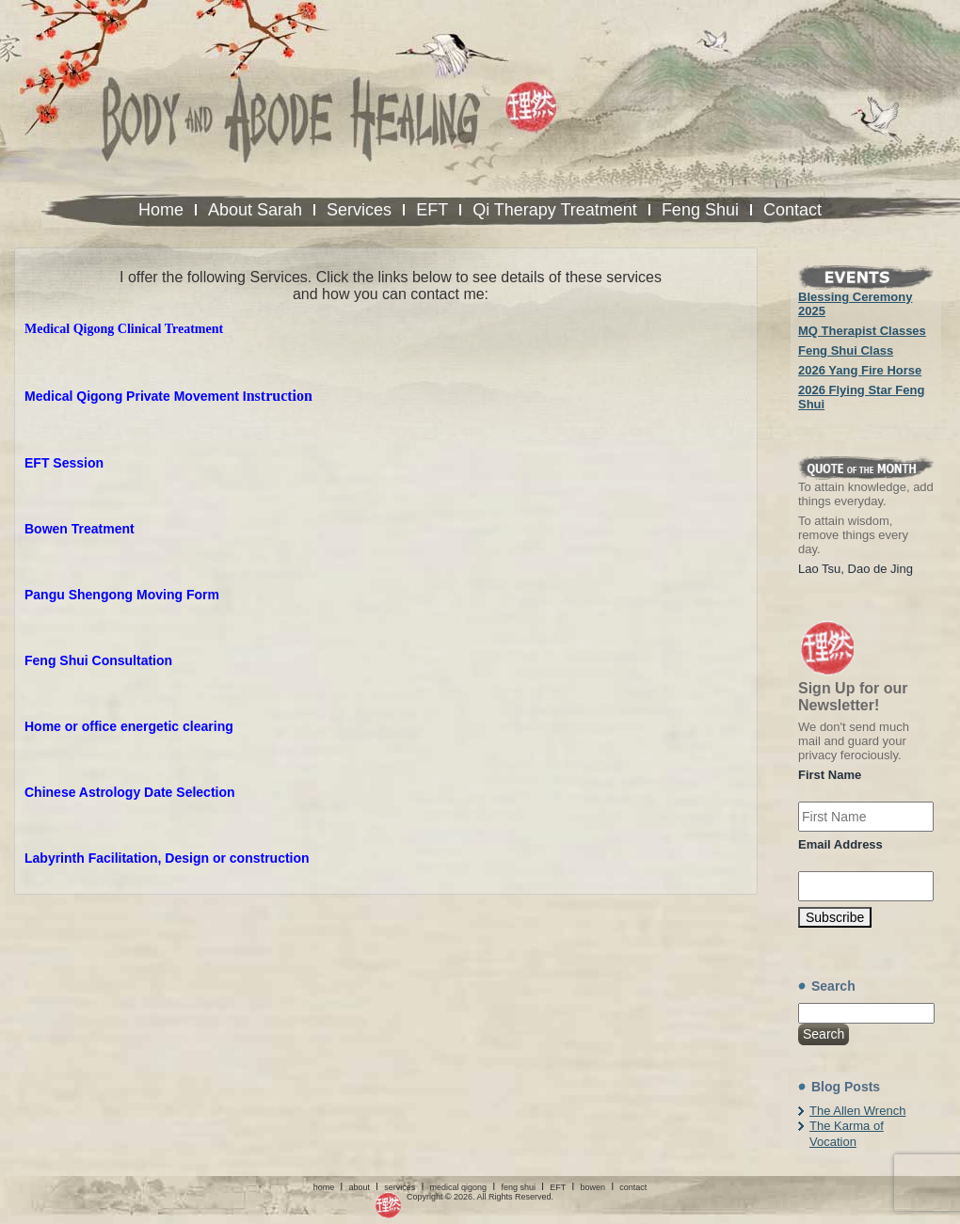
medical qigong (459, 1187)
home (324, 1187)
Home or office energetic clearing (128, 726)
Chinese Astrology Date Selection (129, 792)
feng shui (518, 1187)
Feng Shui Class (845, 350)
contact (633, 1187)
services (399, 1187)
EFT (558, 1187)
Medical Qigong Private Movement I (135, 396)
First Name (829, 775)
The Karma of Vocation (846, 1133)
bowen (592, 1187)
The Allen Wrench (857, 1111)
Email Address (840, 844)
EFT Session (64, 462)
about (359, 1187)
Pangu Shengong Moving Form (121, 594)
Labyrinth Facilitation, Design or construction (167, 858)
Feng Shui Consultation (98, 660)
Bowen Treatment (79, 528)
